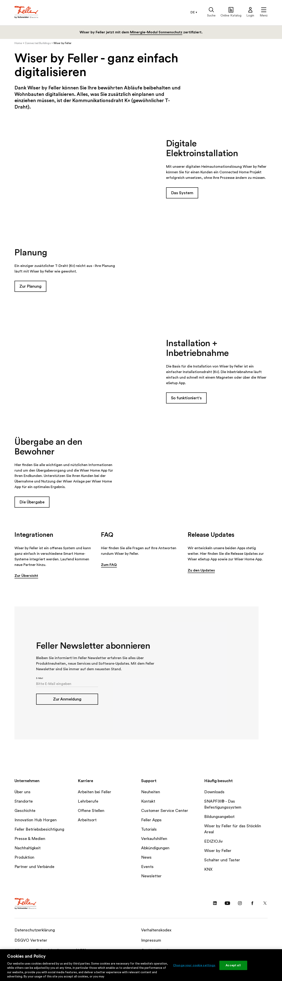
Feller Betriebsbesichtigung (39, 830)
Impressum (151, 941)
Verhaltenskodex (156, 930)
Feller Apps (151, 820)
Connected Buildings (38, 43)
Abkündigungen (155, 848)
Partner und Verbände (34, 867)
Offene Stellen (91, 811)
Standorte (23, 801)
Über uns (22, 792)
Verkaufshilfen (154, 839)
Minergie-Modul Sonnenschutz (156, 32)
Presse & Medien (29, 839)
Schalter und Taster (222, 860)
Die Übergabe (32, 502)
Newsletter (151, 876)
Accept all (233, 965)
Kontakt (148, 801)
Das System (182, 193)
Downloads (214, 792)
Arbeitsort (87, 820)
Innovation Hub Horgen (35, 820)
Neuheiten (150, 792)
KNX (208, 870)
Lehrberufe (88, 801)
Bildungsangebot (219, 817)
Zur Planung (30, 287)
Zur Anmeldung (67, 699)
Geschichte (24, 811)
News (146, 858)
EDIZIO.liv (213, 842)
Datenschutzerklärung (34, 930)
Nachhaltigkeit (27, 848)
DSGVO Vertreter (30, 941)
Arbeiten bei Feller (94, 792)
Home (18, 43)
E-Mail (39, 678)
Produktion (24, 858)
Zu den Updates (201, 570)
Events (147, 867)
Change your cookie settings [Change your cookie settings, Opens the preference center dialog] (194, 965)
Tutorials (149, 830)
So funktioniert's (186, 398)
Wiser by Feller (217, 851)
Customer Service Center (164, 811)
